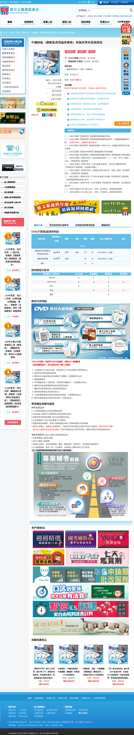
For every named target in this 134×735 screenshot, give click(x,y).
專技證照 (6, 66)
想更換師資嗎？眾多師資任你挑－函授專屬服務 (89, 104)
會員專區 (124, 3)
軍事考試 (6, 74)
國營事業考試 (8, 53)
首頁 (5, 32)
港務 (122, 16)
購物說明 (105, 225)
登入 (93, 2)
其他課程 (6, 91)
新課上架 (62, 698)
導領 (96, 16)
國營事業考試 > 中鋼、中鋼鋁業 (80, 69)
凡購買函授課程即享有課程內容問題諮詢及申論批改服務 (93, 93)
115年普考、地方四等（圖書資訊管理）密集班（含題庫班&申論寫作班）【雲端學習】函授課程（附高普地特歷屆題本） (12, 397)
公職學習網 (50, 713)
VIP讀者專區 (100, 698)
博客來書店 (83, 710)
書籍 (30, 698)
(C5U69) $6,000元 (83, 61)
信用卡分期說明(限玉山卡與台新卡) (84, 125)
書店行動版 (83, 713)
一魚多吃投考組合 (10, 87)
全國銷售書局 (70, 710)
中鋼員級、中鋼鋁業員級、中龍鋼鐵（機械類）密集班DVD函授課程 (69, 672)
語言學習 (6, 83)
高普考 (90, 16)
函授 (11, 32)
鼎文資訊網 (38, 710)
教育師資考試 (8, 70)
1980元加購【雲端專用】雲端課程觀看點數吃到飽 (89, 136)
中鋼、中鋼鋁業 (22, 32)
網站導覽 (3, 2)
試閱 (66, 252)
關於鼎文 (12, 710)
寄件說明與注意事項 (58, 225)
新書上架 (51, 698)
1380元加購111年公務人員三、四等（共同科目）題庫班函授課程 (95, 192)
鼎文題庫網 (38, 716)
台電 (105, 16)
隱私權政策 (14, 2)
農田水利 (128, 16)
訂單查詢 (115, 3)
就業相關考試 (8, 57)
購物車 (106, 3)
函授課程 (39, 698)
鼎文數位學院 (51, 710)
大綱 (76, 252)
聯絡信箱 (12, 716)
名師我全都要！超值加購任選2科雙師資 (86, 109)
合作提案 (22, 713)
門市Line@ (22, 716)
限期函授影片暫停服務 (79, 423)
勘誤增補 (74, 698)
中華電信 (115, 16)
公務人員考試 (8, 49)
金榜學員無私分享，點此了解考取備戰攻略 (87, 114)
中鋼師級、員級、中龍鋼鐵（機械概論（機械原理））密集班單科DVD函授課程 (93, 672)
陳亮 (55, 259)
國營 (109, 16)
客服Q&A (86, 698)
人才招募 (22, 710)
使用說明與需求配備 (84, 225)
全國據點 (68, 713)
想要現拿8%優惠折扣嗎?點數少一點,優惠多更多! (90, 99)
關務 (100, 16)
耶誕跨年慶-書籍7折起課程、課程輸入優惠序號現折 (86, 88)
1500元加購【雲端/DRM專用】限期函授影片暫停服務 (91, 152)
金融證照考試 (8, 61)
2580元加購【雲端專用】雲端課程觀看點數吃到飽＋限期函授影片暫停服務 (99, 155)
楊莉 (55, 252)
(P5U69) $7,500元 (81, 58)
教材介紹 (38, 225)
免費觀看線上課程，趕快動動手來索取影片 (87, 119)
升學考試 (6, 78)
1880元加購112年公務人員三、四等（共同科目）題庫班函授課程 (95, 189)
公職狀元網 (38, 713)
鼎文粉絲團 (26, 2)
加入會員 (82, 2)
